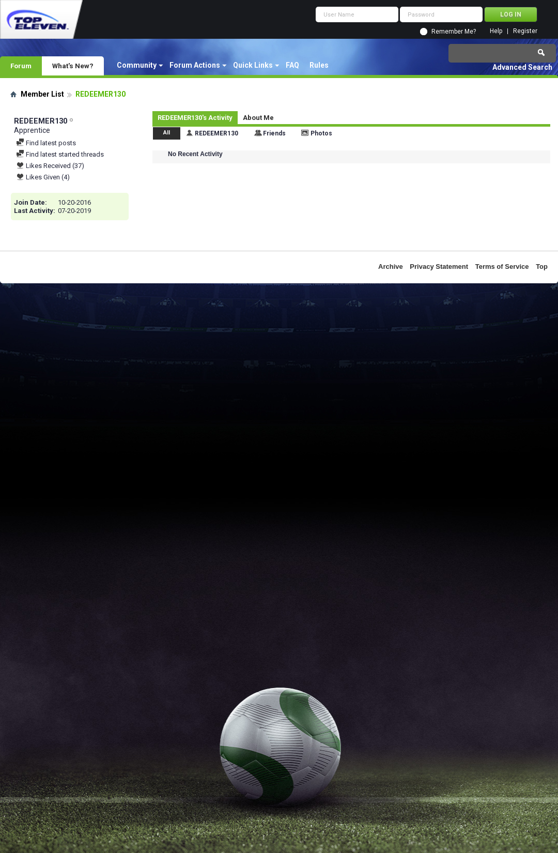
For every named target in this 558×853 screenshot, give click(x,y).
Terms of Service (502, 266)
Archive (390, 266)
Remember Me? (453, 31)
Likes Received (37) (50, 166)
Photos (321, 133)
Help (496, 31)
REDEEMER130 (216, 133)
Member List (42, 94)
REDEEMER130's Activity (195, 117)
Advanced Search (522, 67)
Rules (319, 65)
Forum (21, 66)
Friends (274, 133)
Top (542, 266)
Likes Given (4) (43, 177)
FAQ (292, 65)
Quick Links (253, 65)
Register (525, 31)
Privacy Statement (439, 266)
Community (137, 65)
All (166, 132)
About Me (258, 117)
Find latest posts (46, 143)
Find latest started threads (60, 154)
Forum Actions (194, 65)
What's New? (73, 66)
